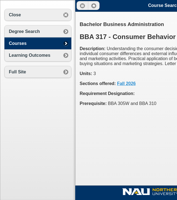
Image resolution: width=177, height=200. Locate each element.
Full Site (17, 72)
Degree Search (24, 31)
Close (15, 14)
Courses (18, 43)
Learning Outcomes (29, 55)
